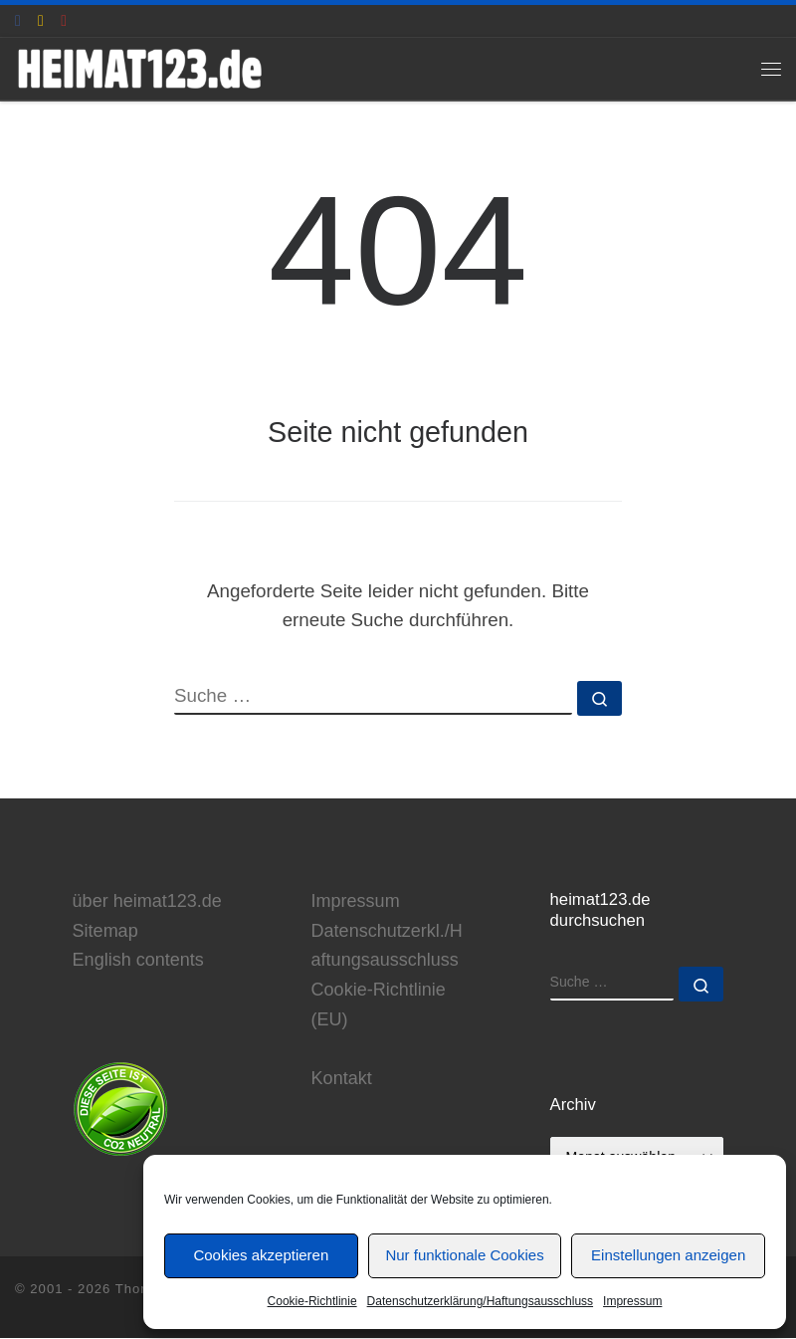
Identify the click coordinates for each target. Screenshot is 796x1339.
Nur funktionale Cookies (464, 1254)
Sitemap (105, 931)
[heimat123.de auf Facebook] (18, 21)
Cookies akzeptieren (260, 1254)
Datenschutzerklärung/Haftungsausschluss (480, 1301)
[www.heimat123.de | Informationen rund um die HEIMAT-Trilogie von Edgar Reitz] (141, 68)
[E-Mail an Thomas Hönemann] (41, 21)
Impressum (632, 1301)
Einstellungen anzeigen (668, 1254)
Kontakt (341, 1079)
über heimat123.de (147, 901)
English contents (138, 961)
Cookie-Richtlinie (312, 1301)
